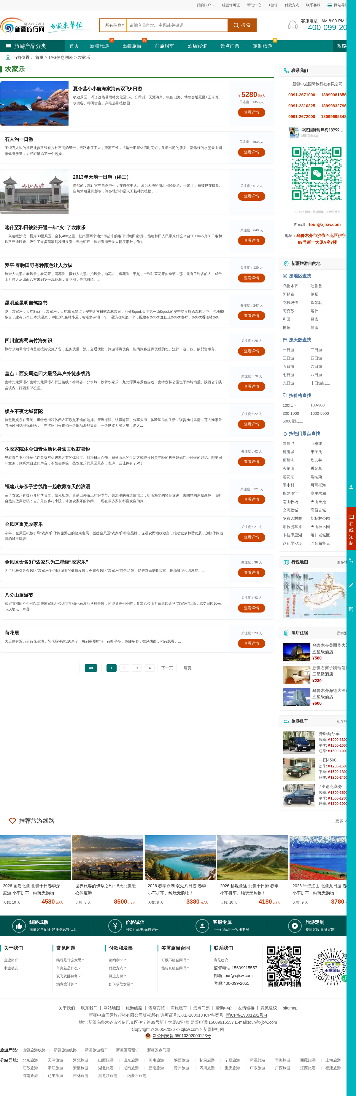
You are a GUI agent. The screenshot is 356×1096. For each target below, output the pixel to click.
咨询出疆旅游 (325, 544)
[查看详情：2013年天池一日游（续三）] (34, 191)
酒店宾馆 (197, 45)
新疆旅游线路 (65, 1050)
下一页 (167, 668)
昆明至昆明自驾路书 (26, 302)
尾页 (187, 668)
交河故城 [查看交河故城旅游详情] (290, 510)
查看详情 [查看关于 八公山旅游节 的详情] (251, 608)
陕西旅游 (181, 1060)
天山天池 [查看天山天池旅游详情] (318, 502)
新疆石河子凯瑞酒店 (331, 667)
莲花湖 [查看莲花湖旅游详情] (288, 477)
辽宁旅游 (55, 1075)
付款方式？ (118, 968)
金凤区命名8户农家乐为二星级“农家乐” (46, 562)
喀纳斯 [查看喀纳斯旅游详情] (316, 477)
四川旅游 (207, 1068)
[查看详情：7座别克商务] (299, 796)
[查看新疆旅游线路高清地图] (317, 595)
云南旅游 (156, 1068)
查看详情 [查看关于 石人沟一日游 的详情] (251, 152)
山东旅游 (131, 1060)
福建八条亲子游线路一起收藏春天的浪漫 (47, 486)
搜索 (242, 25)
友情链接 (246, 1008)
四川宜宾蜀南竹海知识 (28, 340)
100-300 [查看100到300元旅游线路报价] (318, 405)
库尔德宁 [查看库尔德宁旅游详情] (290, 493)
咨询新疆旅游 (325, 533)
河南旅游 (156, 1060)
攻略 (344, 45)
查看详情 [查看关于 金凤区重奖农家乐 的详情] (251, 537)
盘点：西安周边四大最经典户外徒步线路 (47, 373)
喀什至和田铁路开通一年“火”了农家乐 (45, 227)
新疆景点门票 (158, 1050)
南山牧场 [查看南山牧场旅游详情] (290, 502)
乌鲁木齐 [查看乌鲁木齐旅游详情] (290, 286)
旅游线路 (134, 1008)
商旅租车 (164, 45)
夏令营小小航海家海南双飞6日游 (107, 88)
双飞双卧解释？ (68, 976)
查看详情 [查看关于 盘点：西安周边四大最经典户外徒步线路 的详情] (251, 386)
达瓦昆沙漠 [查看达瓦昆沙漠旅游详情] (292, 543)
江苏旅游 (30, 1068)
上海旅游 (333, 1060)
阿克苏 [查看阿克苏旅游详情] (288, 311)
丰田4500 (327, 760)
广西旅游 (282, 1068)
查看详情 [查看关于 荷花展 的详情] (251, 643)
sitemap (290, 1008)
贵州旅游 (181, 1068)
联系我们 (89, 1008)
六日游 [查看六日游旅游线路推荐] (316, 366)
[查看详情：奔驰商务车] (299, 743)
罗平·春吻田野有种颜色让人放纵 (38, 265)
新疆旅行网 (214, 1029)
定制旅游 (262, 45)
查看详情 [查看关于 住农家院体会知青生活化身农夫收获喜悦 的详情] (251, 461)
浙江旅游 (55, 1068)
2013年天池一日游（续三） (102, 177)
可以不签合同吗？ (175, 960)
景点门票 (229, 45)
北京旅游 (30, 1060)
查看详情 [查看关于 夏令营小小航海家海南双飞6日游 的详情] (251, 112)
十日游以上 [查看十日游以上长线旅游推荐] (320, 383)
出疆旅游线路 (34, 1050)
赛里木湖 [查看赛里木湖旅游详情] (318, 493)
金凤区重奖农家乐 (24, 524)
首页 (74, 45)
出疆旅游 (132, 45)
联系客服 (313, 5)
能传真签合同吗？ (175, 968)
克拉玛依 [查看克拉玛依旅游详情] (290, 302)
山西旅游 (106, 1060)
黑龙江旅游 (107, 1075)
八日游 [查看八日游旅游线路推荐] (316, 375)
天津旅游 (55, 1060)
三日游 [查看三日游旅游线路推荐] (288, 358)
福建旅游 (333, 1068)
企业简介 (11, 960)
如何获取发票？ (121, 984)
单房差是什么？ (68, 968)
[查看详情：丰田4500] (299, 769)
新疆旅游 (99, 45)
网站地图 (112, 1008)
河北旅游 (80, 1060)
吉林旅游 (80, 1075)
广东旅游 (257, 1068)
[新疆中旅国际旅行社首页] (47, 25)
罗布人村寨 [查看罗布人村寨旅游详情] (292, 518)
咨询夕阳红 (325, 576)
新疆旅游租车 (96, 1050)
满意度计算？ (67, 984)
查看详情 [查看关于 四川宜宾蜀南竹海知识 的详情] (251, 351)
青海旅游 (282, 1060)
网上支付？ (118, 976)
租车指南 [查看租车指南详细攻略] (344, 721)
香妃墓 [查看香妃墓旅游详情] (316, 468)
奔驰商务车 (329, 733)
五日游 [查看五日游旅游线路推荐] (288, 366)
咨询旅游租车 (325, 565)
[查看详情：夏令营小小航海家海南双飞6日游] (34, 103)
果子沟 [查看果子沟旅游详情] (316, 452)
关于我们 (66, 1008)
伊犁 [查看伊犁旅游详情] (314, 294)
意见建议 (221, 960)
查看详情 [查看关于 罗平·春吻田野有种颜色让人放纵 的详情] (251, 278)
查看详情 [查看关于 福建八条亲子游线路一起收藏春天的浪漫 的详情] (251, 499)
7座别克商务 (330, 786)
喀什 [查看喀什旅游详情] (314, 311)
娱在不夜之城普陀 (24, 411)
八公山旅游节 (19, 595)
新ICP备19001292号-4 (246, 1015)
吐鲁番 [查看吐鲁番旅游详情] (316, 286)
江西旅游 (308, 1068)
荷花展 (12, 632)
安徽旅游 (80, 1068)
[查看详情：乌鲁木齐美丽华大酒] (297, 652)
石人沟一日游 (19, 139)
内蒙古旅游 (137, 1075)
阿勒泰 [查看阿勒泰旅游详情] (288, 294)
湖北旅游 (106, 1068)
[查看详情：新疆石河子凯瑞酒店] (297, 674)
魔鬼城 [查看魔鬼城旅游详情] (288, 452)
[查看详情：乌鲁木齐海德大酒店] (297, 697)
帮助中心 (254, 5)
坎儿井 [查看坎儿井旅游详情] (316, 460)
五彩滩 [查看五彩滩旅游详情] (316, 443)
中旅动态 (11, 968)
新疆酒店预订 (127, 1050)
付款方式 (292, 5)
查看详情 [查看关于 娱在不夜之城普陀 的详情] (251, 424)
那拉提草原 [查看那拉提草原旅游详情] (292, 527)
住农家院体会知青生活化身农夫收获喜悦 (47, 449)
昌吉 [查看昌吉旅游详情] (314, 319)
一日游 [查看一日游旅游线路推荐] (288, 350)
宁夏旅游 (232, 1060)
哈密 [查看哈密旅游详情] (314, 327)
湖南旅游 (131, 1068)
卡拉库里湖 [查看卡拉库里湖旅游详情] (292, 535)
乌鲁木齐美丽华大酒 (331, 645)
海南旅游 (30, 1075)
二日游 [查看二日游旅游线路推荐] (316, 350)
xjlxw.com (190, 1029)
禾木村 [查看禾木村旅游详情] (288, 485)
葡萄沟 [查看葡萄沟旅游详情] (288, 460)
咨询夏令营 (325, 555)
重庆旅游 (232, 1068)
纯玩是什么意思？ (70, 960)
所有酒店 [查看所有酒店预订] (344, 633)
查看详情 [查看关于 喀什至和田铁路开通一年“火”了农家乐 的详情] (251, 240)
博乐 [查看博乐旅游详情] (286, 327)
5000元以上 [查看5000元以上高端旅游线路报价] (293, 421)
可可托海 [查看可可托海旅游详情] (318, 485)
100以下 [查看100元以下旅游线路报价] (290, 405)
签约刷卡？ (118, 960)
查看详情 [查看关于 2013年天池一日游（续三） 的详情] (251, 196)
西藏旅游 (308, 1060)
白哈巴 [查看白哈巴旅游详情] (288, 443)
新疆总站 (257, 1060)
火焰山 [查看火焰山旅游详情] (288, 468)
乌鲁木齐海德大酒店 (331, 690)
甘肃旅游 (207, 1060)
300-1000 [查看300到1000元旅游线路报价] (291, 413)
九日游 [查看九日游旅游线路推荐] (288, 383)
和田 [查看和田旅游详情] (286, 319)
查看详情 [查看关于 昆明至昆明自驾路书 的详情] (251, 315)
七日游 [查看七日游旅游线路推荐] (288, 375)
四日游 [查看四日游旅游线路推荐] (316, 358)
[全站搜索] (177, 25)
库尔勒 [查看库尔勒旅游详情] (316, 302)
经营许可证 (231, 5)
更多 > (341, 820)
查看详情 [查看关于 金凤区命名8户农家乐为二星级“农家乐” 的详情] (251, 572)
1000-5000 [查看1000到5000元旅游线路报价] (320, 413)
